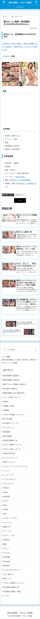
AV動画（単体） (7, 195)
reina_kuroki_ (20, 177)
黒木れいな (20, 195)
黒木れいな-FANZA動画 (21, 180)
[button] (36, 349)
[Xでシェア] (20, 200)
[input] (20, 349)
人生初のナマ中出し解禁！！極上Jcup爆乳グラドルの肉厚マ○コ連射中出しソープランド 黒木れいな (20, 47)
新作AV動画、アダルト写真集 (20, 2)
